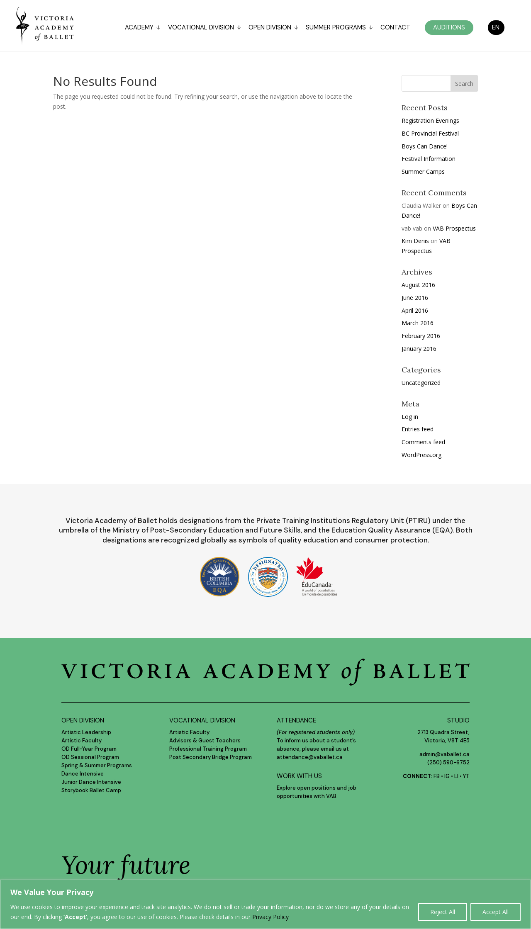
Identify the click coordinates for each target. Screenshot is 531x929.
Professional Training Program (208, 748)
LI (456, 776)
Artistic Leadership (86, 732)
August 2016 (418, 285)
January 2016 (419, 349)
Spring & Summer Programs (96, 765)
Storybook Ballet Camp (91, 790)
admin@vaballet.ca (444, 754)
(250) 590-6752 (448, 762)
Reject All (442, 912)
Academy (139, 28)
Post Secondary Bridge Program (210, 757)
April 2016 (415, 310)
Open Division (269, 28)
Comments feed (423, 442)
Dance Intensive (82, 773)
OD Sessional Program (90, 757)
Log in (410, 417)
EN (495, 27)
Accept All (495, 912)
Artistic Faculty (81, 740)
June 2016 (415, 298)
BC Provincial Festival (430, 133)
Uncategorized (421, 383)
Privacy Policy (270, 917)
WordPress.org (421, 455)
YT (466, 776)
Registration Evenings (430, 120)
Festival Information (428, 159)
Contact (395, 28)
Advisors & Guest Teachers (205, 740)
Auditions (449, 27)
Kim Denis (415, 241)
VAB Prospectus (454, 228)
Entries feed (418, 429)
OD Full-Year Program (89, 748)
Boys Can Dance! (425, 146)
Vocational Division (201, 28)
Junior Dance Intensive (91, 782)
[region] (265, 904)
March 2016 (418, 323)
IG (447, 776)
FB (437, 776)
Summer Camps (423, 171)
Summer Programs (336, 28)
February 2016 (421, 336)
